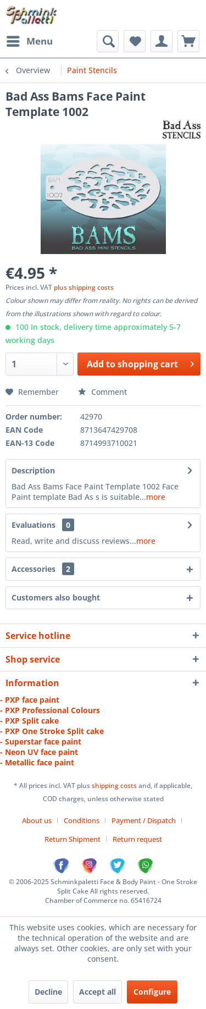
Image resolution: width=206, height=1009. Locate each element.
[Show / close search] (108, 41)
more (155, 497)
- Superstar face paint (40, 741)
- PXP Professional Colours (50, 710)
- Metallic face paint (37, 762)
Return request (137, 839)
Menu (30, 39)
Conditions (81, 820)
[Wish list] (135, 41)
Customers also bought (56, 597)
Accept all (97, 991)
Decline (48, 991)
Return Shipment (72, 839)
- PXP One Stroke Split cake (52, 731)
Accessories (43, 569)
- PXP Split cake (29, 720)
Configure (152, 991)
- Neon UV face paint (39, 752)
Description (33, 470)
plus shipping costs (84, 287)
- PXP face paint (29, 699)
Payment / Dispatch (144, 820)
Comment (102, 392)
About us (37, 820)
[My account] (161, 41)
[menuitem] (29, 41)
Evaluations (33, 525)
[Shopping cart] (188, 41)
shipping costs (115, 785)
